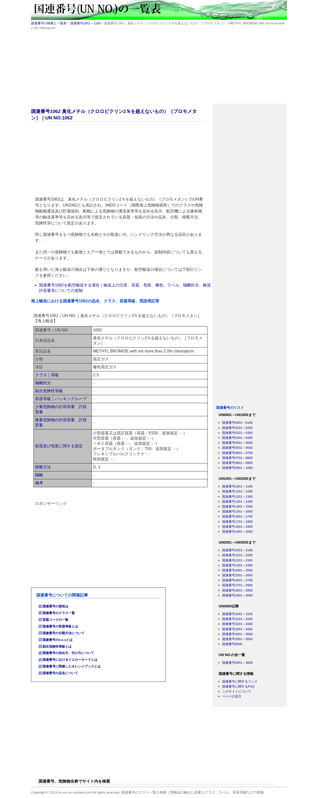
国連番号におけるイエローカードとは (69, 659)
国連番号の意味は (55, 606)
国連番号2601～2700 (237, 580)
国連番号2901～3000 (237, 595)
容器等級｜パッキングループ (61, 399)
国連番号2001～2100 (237, 550)
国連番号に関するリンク (240, 681)
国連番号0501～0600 (237, 448)
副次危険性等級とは (57, 646)
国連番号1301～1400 (237, 501)
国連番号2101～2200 (237, 555)
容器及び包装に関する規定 (59, 446)
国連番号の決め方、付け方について (68, 653)
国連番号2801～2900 (237, 590)
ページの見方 (231, 696)
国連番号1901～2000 (237, 531)
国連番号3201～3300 (237, 624)
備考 (39, 483)
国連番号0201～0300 (237, 433)
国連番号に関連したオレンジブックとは (71, 666)
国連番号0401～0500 (237, 443)
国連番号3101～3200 (237, 619)
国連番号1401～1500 (237, 506)
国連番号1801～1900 (237, 526)
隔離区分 (43, 383)
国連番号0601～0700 (237, 453)
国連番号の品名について (60, 673)
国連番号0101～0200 (237, 428)
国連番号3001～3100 (237, 614)
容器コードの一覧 (55, 620)
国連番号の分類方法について (63, 633)
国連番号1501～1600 (237, 511)
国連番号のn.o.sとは (57, 640)
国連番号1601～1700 (237, 516)
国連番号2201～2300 (237, 560)
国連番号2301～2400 (237, 565)
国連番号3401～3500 (237, 634)
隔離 (39, 475)
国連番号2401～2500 (237, 570)
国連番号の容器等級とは (60, 626)
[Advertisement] (159, 69)
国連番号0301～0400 (237, 438)
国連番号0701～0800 (237, 458)
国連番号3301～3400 (237, 629)
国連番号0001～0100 (237, 422)
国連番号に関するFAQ (238, 686)
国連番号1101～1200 (237, 491)
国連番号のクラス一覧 (58, 613)
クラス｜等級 (47, 375)
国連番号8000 (232, 644)
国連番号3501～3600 (237, 639)
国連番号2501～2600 (237, 575)
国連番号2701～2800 (237, 585)
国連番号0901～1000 (237, 468)
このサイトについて (236, 691)
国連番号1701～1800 (237, 521)
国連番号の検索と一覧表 (49, 23)
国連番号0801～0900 (237, 463)
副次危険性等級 (49, 391)
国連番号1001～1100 (85, 23)
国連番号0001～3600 (237, 662)
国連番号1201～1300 (237, 496)
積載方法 (43, 467)
